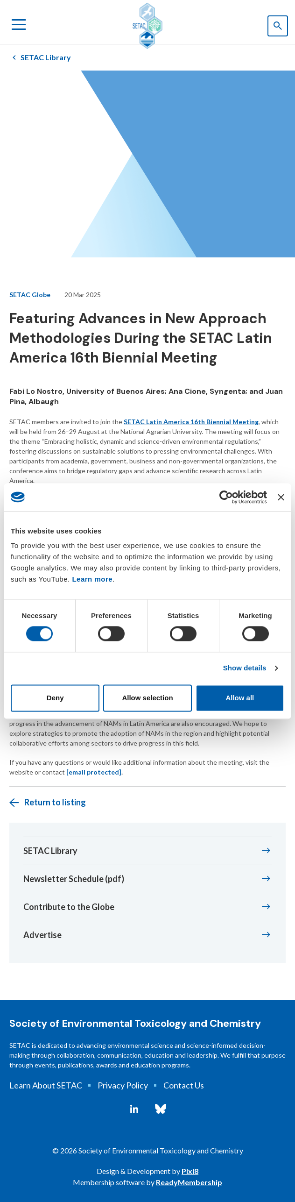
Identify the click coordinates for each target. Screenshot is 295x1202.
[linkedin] (134, 1109)
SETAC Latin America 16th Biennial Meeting (191, 422)
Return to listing (55, 802)
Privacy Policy (123, 1085)
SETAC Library (46, 57)
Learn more (92, 579)
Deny (55, 698)
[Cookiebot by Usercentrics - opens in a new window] (226, 497)
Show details (245, 668)
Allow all (239, 698)
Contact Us (183, 1085)
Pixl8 (190, 1170)
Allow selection (147, 698)
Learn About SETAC (45, 1085)
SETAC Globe (29, 295)
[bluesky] (160, 1109)
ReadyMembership (189, 1182)
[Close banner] (281, 497)
